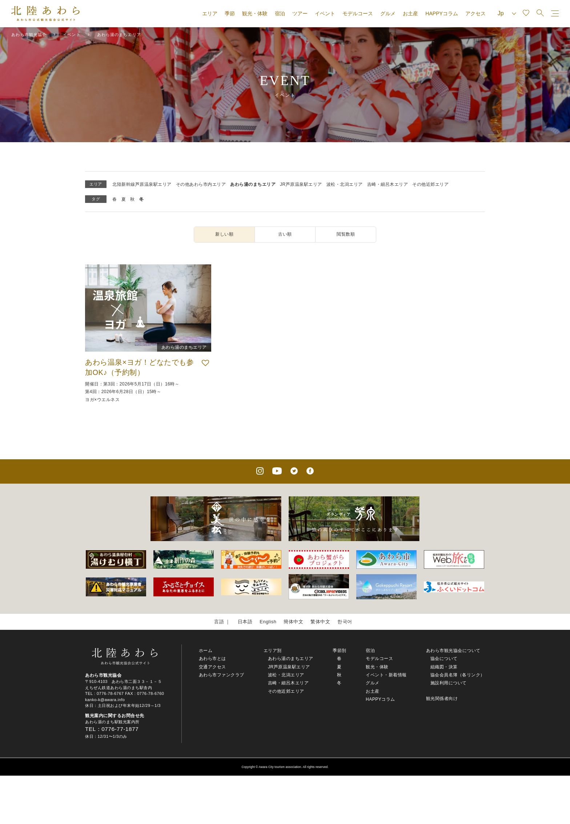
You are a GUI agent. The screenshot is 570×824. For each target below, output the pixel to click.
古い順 (285, 234)
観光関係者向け (442, 698)
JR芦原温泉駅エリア (301, 184)
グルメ (388, 13)
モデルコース (357, 13)
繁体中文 (320, 621)
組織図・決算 (444, 666)
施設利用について (448, 682)
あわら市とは (212, 658)
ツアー (300, 13)
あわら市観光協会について (453, 650)
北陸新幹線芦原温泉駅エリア (142, 184)
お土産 (410, 13)
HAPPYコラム (441, 13)
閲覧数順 (346, 234)
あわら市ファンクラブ (221, 674)
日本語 (245, 621)
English (268, 621)
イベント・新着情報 (386, 674)
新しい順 (224, 234)
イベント (325, 13)
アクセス (475, 13)
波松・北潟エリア (344, 184)
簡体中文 (293, 621)
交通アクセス (212, 666)
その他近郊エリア (430, 184)
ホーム (206, 650)
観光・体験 (255, 13)
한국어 (344, 621)
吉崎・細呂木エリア (387, 184)
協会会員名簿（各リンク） (457, 674)
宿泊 (280, 13)
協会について (444, 658)
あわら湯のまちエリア (253, 184)
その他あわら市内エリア (201, 184)
